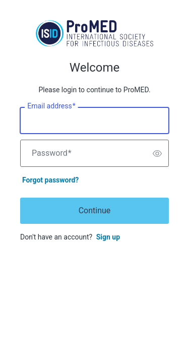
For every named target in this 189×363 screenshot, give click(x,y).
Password (52, 153)
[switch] (157, 153)
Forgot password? (50, 180)
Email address (51, 106)
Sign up (108, 237)
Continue (95, 210)
